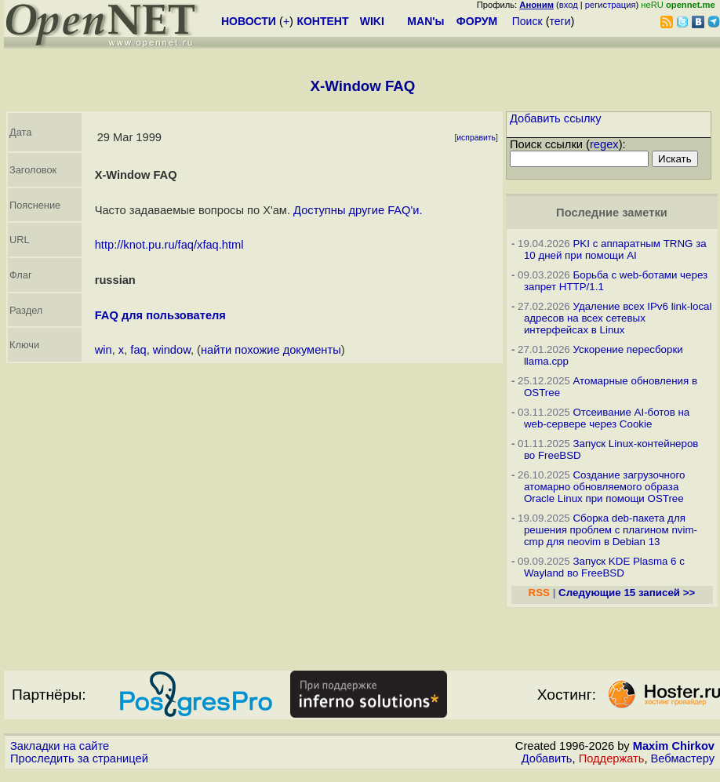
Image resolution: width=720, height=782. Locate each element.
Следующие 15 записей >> (626, 592)
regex (604, 144)
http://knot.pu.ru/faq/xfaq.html (169, 244)
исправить (476, 137)
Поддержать (612, 758)
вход (568, 4)
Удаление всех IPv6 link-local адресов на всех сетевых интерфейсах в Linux (618, 318)
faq (138, 350)
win (103, 350)
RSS (539, 592)
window (172, 350)
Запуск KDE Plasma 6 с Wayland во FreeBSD (604, 567)
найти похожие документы (271, 350)
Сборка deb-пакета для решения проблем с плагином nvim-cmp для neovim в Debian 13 (610, 529)
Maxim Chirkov (674, 746)
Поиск (527, 21)
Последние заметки (611, 212)
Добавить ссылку (556, 118)
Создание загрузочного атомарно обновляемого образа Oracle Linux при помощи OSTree (604, 486)
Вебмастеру (683, 758)
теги (560, 21)
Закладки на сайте (59, 746)
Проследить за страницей (79, 758)
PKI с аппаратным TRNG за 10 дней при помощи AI (615, 249)
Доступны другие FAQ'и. (357, 210)
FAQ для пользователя (160, 315)
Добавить (547, 758)
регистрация (610, 4)
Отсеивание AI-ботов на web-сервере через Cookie (606, 418)
